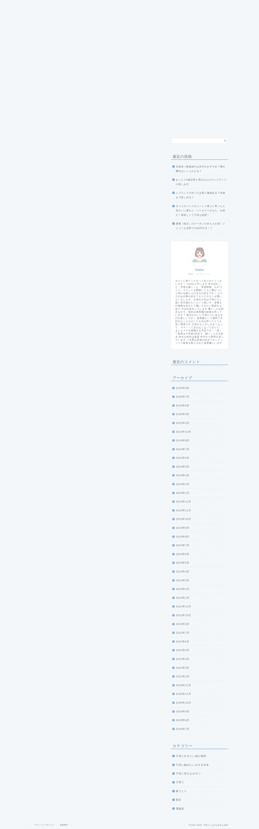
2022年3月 (182, 667)
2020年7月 (182, 728)
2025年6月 (182, 405)
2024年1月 (182, 492)
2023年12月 (183, 501)
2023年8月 (182, 536)
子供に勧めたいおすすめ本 (192, 764)
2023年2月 (182, 588)
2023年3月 (182, 580)
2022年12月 (183, 606)
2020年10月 (183, 702)
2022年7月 (182, 632)
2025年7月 (182, 396)
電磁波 (180, 808)
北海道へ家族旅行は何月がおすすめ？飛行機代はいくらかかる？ (200, 168)
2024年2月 (182, 484)
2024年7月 (182, 449)
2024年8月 (182, 440)
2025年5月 (182, 414)
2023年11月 (183, 510)
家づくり (181, 791)
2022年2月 (182, 676)
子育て (180, 782)
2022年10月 (183, 615)
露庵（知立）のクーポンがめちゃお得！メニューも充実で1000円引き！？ (200, 225)
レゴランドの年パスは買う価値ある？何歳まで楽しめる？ (200, 195)
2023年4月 (182, 571)
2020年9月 (182, 711)
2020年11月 (183, 693)
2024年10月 (183, 431)
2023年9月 (182, 527)
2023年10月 (183, 518)
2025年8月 (182, 388)
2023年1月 (182, 597)
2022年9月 (182, 624)
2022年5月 (182, 650)
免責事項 (64, 825)
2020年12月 (183, 685)
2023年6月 (182, 554)
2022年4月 (182, 658)
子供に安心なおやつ (188, 773)
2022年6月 (182, 641)
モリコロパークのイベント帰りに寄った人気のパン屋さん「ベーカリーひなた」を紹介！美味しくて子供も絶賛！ (200, 210)
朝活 (178, 799)
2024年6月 (182, 457)
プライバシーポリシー (44, 825)
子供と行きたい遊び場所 (191, 756)
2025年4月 (182, 422)
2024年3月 (182, 475)
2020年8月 (182, 720)
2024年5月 (182, 466)
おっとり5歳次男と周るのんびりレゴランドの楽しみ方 (201, 182)
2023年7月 (182, 545)
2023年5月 (182, 562)
